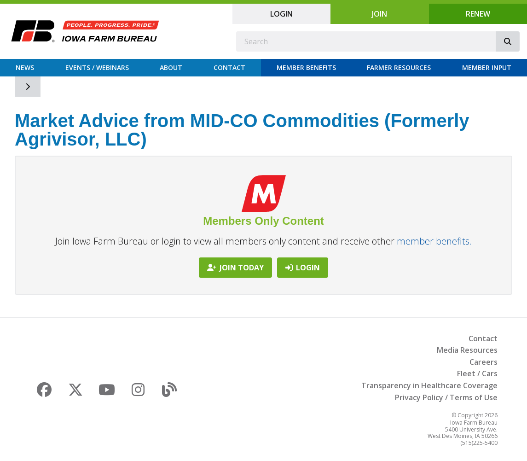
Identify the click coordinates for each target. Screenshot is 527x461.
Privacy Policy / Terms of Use (446, 397)
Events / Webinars (97, 67)
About (171, 67)
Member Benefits (306, 67)
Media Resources (467, 350)
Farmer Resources (399, 67)
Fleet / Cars (477, 373)
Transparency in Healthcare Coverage (429, 385)
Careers (483, 362)
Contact (229, 67)
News (25, 67)
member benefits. (434, 241)
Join (379, 14)
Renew (478, 14)
